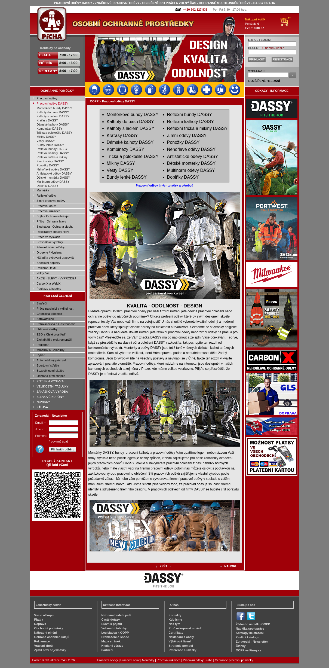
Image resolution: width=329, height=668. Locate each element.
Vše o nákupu (44, 615)
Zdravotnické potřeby (51, 247)
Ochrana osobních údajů (51, 637)
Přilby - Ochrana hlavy (51, 221)
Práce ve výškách (48, 237)
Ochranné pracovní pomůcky (234, 660)
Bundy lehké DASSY (50, 145)
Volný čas (43, 273)
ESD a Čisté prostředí (51, 334)
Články (241, 646)
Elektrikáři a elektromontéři (54, 339)
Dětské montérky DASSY (53, 177)
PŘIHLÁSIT (257, 59)
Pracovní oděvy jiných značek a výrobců (164, 185)
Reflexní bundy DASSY (52, 149)
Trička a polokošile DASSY (54, 132)
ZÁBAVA (42, 407)
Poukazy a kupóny (49, 288)
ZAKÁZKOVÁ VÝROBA (52, 391)
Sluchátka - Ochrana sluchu (55, 226)
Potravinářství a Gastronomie (56, 324)
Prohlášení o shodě (115, 637)
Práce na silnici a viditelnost (55, 308)
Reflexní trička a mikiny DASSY (197, 128)
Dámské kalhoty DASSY (53, 124)
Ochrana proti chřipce (51, 375)
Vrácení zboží (43, 645)
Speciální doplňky (48, 262)
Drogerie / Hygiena (49, 252)
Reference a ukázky (182, 650)
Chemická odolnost (49, 313)
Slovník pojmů (112, 624)
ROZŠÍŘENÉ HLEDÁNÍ (264, 81)
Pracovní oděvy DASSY (52, 103)
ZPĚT (163, 566)
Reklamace (42, 641)
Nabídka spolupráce (250, 628)
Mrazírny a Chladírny (50, 350)
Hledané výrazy (112, 645)
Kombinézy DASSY (50, 128)
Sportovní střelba (48, 365)
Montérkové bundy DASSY (54, 108)
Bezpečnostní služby (50, 370)
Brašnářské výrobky (50, 242)
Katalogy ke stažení (250, 633)
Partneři (107, 650)
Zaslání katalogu (247, 637)
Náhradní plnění (45, 632)
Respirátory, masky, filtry (53, 231)
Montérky (43, 190)
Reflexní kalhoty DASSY (53, 153)
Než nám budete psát (116, 615)
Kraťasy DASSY (47, 120)
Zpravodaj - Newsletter (252, 641)
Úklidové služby (47, 329)
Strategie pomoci (181, 645)
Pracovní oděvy (47, 98)
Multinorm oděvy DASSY (53, 181)
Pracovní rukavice (48, 211)
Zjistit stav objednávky (50, 650)
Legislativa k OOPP (115, 632)
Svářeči (42, 303)
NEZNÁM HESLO (274, 48)
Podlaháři (43, 344)
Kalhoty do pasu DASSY (53, 112)
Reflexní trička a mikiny (52, 157)
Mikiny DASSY (46, 136)
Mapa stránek (111, 641)
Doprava (40, 624)
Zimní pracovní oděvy (51, 200)
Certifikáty (176, 632)
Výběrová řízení (180, 641)
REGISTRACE (282, 59)
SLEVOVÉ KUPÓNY (50, 396)
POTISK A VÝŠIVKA (50, 381)
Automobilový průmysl (51, 360)
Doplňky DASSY (48, 185)
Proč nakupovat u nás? (185, 628)
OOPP (94, 101)
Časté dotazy (111, 619)
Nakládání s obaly (181, 637)
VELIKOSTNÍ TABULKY (53, 386)
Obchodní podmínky (48, 628)
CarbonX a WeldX (49, 283)
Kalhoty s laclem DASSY (53, 116)
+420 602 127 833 (195, 9)
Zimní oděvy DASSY (50, 161)
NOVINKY (43, 402)
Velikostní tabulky (114, 628)
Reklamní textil (46, 268)
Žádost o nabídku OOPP (253, 624)
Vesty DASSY (46, 140)
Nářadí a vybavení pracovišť (55, 257)
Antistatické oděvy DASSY (54, 173)
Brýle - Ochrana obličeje (53, 216)
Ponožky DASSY (48, 165)
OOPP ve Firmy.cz (249, 650)
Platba (38, 619)
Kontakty (175, 615)
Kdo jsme (175, 619)
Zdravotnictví (45, 319)
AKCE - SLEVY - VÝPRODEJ (56, 278)
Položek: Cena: (255, 24)
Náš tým (174, 624)
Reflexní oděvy (47, 195)
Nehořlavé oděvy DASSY (53, 169)
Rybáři (41, 355)
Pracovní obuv (46, 206)
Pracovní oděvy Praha (197, 660)
